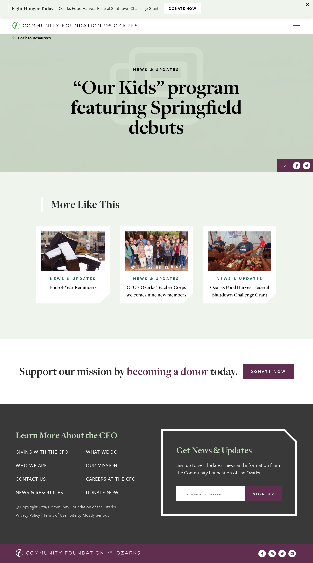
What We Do (102, 452)
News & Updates (156, 69)
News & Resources (39, 493)
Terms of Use (55, 515)
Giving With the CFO (42, 452)
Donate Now (268, 371)
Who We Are (31, 465)
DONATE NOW (182, 8)
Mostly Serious (96, 515)
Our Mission (102, 465)
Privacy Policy (28, 515)
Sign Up (264, 494)
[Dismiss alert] (308, 5)
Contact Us (31, 479)
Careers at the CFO (111, 479)
